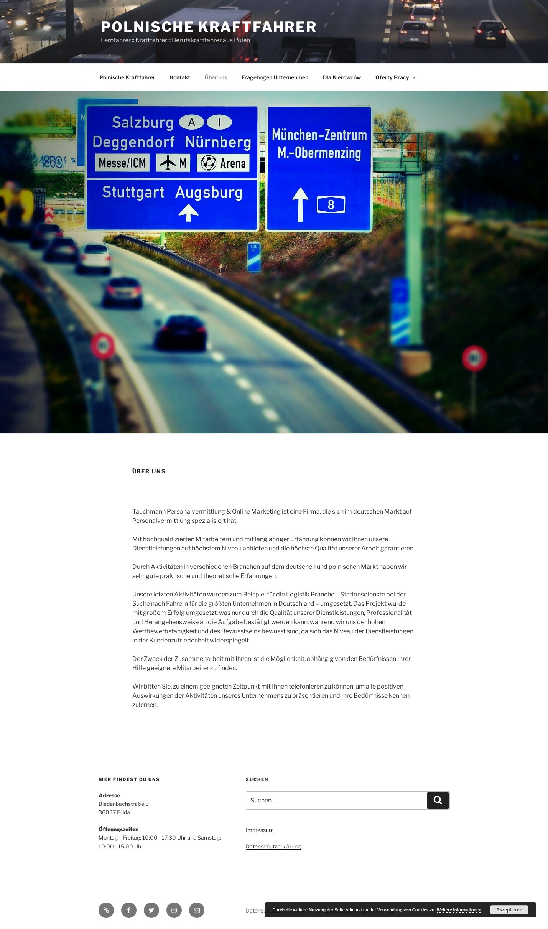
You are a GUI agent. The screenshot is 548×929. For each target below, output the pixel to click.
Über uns (216, 77)
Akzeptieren (509, 910)
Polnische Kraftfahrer (209, 26)
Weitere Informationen (459, 910)
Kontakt (180, 77)
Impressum (260, 830)
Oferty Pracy (395, 77)
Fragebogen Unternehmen (275, 77)
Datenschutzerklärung (273, 846)
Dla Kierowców (342, 77)
